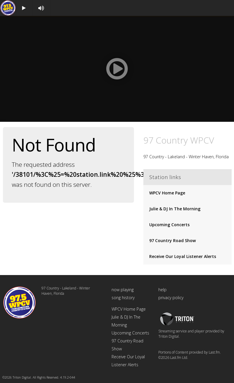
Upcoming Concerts (169, 224)
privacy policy (170, 297)
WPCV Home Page (167, 193)
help (162, 289)
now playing (123, 289)
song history (123, 297)
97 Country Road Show (172, 240)
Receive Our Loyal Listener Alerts (182, 256)
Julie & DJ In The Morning (174, 209)
